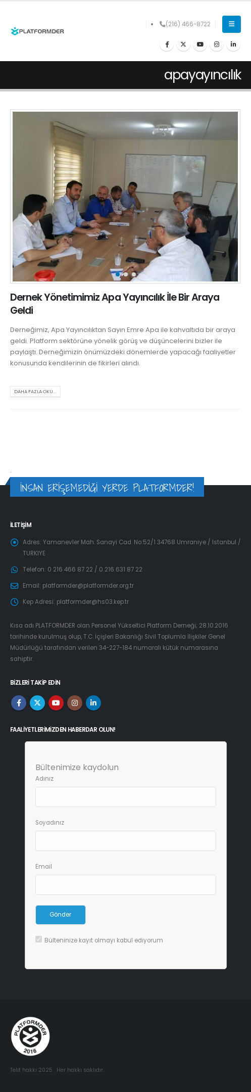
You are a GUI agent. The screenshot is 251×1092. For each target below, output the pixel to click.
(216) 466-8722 (185, 24)
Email (43, 867)
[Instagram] (217, 44)
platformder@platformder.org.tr (88, 586)
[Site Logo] (37, 31)
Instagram (74, 702)
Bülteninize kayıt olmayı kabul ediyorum (99, 940)
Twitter (37, 702)
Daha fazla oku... (35, 391)
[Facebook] (167, 44)
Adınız (44, 779)
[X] (183, 44)
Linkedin (93, 702)
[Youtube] (200, 44)
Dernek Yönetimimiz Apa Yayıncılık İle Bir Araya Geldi (114, 304)
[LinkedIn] (233, 44)
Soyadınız (49, 823)
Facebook (18, 702)
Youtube (56, 702)
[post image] (125, 196)
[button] (231, 24)
